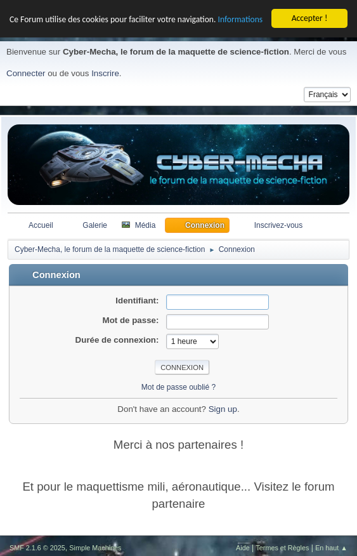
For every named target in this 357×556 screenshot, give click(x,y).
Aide (243, 546)
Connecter (26, 71)
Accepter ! (310, 16)
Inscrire (105, 71)
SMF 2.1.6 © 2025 (37, 546)
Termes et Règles (282, 546)
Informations (240, 18)
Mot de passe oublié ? (178, 385)
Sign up (223, 408)
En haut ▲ (331, 546)
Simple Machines (95, 546)
